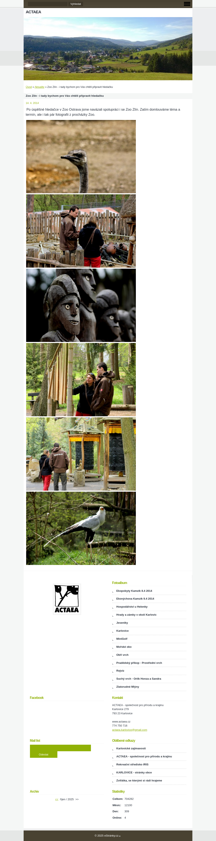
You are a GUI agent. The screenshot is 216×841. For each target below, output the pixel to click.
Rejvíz (120, 670)
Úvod (29, 87)
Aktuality (40, 87)
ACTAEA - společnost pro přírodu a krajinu (144, 756)
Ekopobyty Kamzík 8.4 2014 (134, 590)
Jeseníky (122, 622)
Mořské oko (124, 646)
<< (56, 799)
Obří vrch (122, 654)
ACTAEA (33, 12)
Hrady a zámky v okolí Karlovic (136, 614)
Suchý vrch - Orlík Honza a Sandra (138, 678)
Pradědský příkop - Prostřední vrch (139, 662)
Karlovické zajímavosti (131, 748)
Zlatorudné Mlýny (127, 686)
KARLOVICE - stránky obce (134, 772)
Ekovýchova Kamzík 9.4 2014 (135, 598)
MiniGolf (121, 638)
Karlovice (122, 630)
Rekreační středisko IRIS (132, 764)
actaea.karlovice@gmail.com (129, 729)
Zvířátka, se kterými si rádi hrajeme (139, 780)
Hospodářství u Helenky (132, 606)
